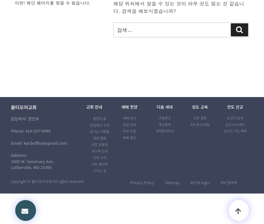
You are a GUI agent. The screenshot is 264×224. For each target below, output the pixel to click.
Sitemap (172, 182)
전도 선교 (235, 107)
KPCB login (200, 182)
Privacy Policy (142, 182)
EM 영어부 (229, 182)
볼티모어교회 (24, 107)
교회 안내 (94, 107)
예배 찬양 (129, 107)
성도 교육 (200, 107)
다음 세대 (165, 107)
